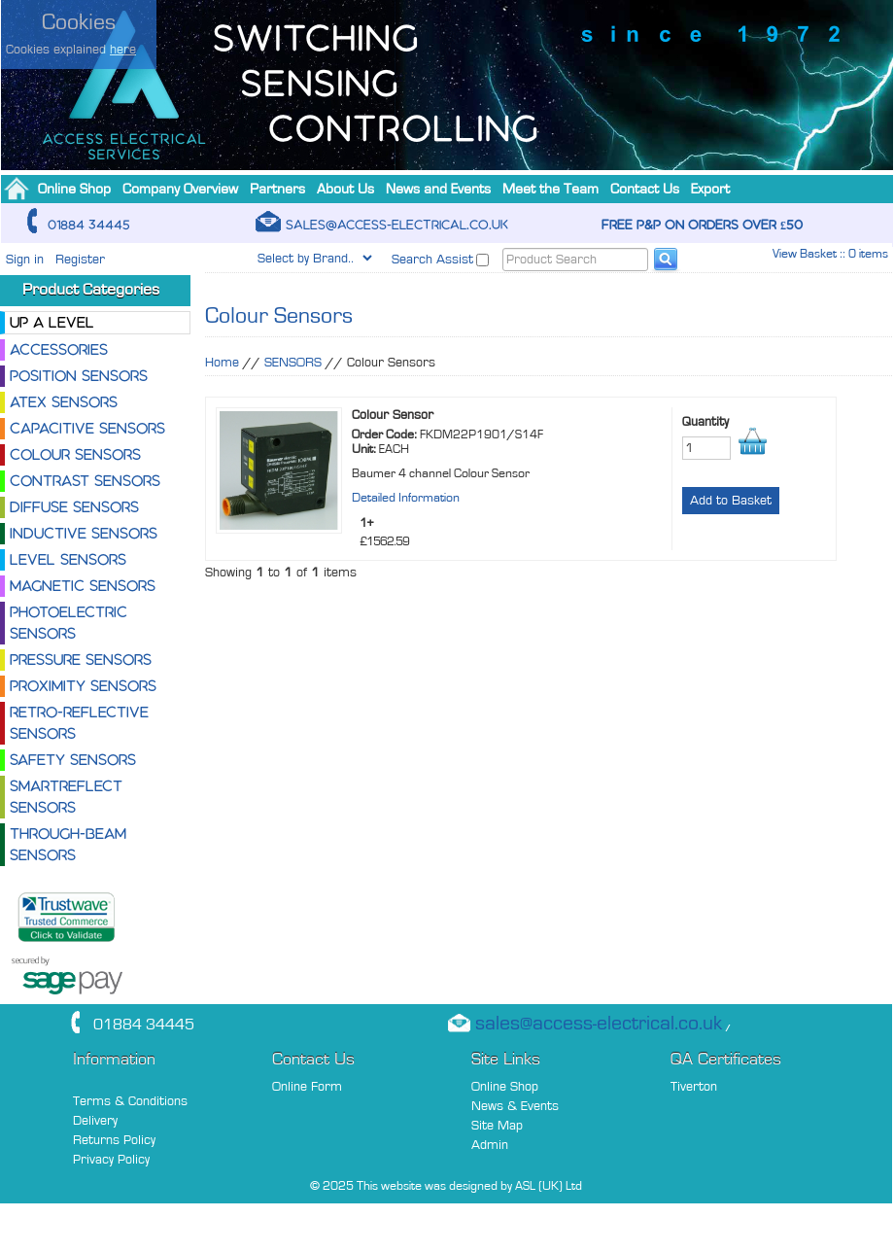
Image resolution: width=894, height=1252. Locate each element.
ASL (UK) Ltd (548, 1185)
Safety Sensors (73, 759)
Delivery (95, 1120)
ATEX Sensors (64, 402)
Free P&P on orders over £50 (702, 224)
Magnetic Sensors (82, 585)
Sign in (25, 259)
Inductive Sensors (83, 533)
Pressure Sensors (81, 659)
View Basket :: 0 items (830, 253)
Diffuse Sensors (74, 507)
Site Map (497, 1125)
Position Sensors (79, 375)
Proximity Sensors (83, 686)
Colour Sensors (75, 454)
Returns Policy (114, 1139)
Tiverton (693, 1086)
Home (222, 362)
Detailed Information (406, 497)
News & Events (515, 1105)
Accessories (59, 349)
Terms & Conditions (130, 1101)
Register (80, 259)
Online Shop (504, 1086)
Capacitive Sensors (87, 428)
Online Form (307, 1086)
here (123, 49)
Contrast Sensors (85, 480)
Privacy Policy (111, 1159)
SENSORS (293, 362)
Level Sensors (68, 559)
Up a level (52, 322)
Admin (489, 1144)
